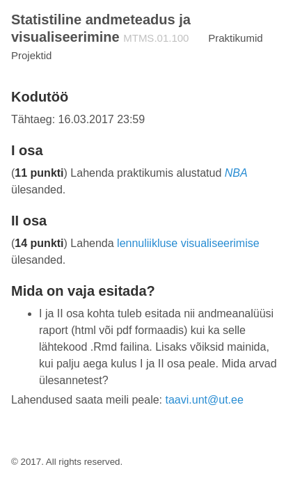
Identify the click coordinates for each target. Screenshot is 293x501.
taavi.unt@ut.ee (205, 400)
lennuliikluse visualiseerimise (188, 243)
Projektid (31, 55)
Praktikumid (235, 38)
